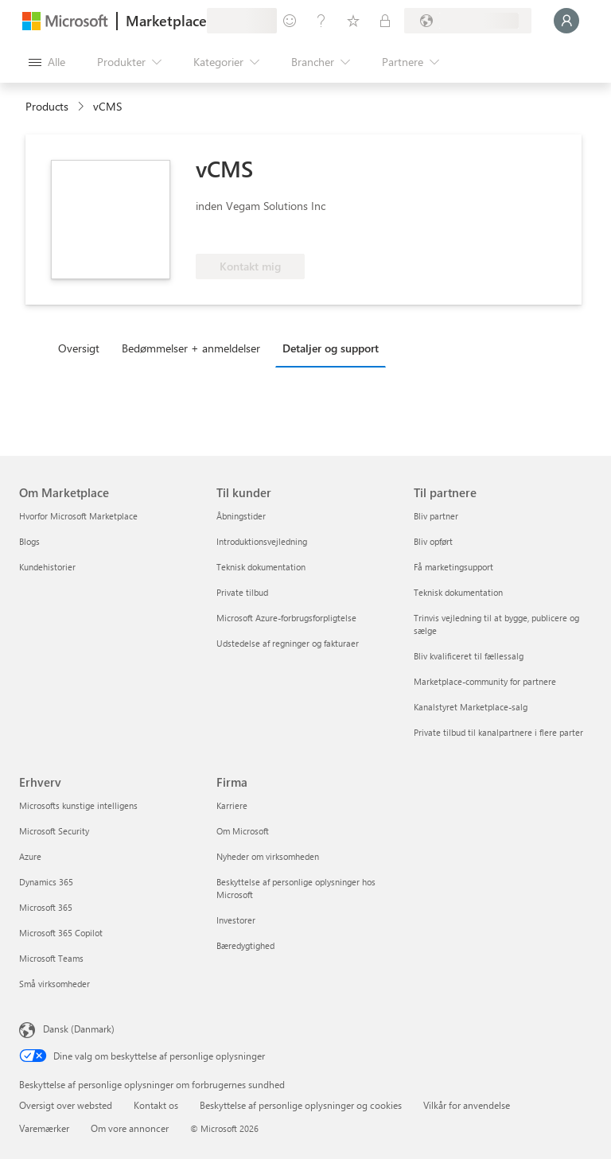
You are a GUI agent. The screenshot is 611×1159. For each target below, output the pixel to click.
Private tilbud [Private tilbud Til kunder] (242, 592)
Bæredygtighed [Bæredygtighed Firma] (245, 945)
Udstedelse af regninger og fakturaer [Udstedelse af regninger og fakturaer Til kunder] (287, 643)
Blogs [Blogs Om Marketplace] (29, 541)
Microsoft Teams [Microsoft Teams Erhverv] (51, 958)
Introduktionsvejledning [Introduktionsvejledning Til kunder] (261, 541)
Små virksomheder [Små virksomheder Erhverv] (54, 984)
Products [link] (46, 106)
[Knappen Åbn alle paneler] (47, 62)
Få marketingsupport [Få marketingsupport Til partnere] (453, 567)
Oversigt (78, 348)
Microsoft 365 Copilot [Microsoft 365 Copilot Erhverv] (61, 933)
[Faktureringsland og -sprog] (467, 20)
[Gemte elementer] (353, 20)
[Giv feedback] (289, 20)
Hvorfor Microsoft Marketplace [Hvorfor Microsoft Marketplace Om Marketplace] (78, 516)
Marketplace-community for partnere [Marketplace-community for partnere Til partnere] (485, 681)
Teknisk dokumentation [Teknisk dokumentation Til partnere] (458, 592)
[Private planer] (385, 20)
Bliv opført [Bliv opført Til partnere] (433, 541)
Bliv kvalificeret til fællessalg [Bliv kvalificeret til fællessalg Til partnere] (468, 656)
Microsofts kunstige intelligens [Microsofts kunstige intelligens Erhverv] (78, 805)
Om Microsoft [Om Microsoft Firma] (242, 831)
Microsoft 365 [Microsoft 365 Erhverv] (45, 907)
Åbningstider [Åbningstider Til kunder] (241, 516)
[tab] (83, 347)
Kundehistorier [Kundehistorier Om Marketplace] (47, 567)
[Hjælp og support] (321, 20)
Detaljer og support (330, 348)
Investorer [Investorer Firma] (235, 920)
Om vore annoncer (130, 1128)
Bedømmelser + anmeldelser (191, 348)
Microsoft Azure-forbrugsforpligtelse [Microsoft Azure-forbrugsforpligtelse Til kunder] (286, 618)
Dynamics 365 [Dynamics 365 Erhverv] (46, 882)
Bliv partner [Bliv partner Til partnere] (436, 516)
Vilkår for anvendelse (466, 1105)
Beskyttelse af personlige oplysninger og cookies (301, 1105)
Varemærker (44, 1128)
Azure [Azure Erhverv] (30, 856)
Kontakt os (156, 1105)
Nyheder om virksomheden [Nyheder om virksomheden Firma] (267, 856)
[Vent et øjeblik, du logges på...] (566, 20)
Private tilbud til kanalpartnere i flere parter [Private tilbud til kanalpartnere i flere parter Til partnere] (498, 732)
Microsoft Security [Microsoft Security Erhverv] (54, 831)
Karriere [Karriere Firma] (231, 805)
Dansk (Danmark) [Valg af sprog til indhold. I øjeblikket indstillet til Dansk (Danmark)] (79, 1028)
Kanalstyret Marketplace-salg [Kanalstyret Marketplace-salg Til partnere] (470, 707)
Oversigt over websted (65, 1105)
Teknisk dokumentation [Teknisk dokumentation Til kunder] (261, 567)
